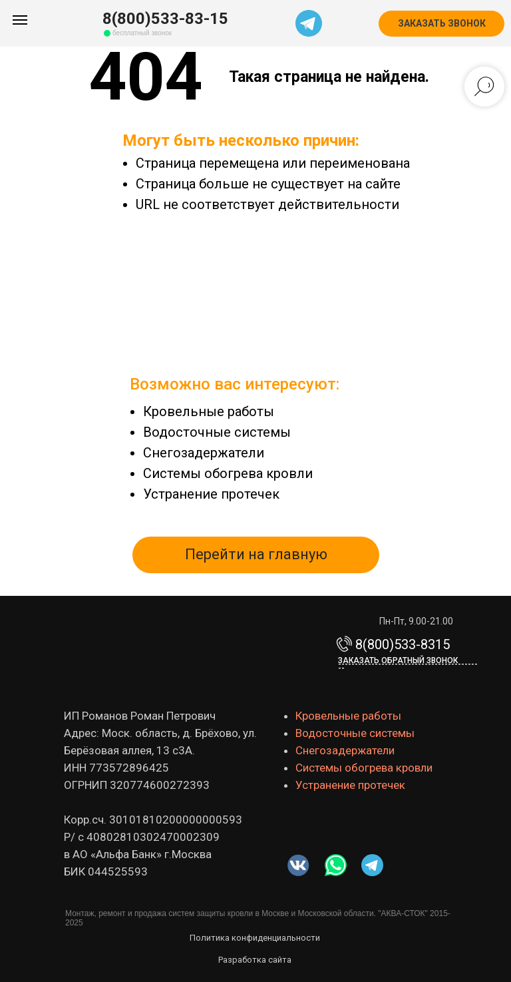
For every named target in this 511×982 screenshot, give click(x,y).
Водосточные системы (217, 432)
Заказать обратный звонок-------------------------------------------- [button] (408, 664)
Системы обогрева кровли (228, 473)
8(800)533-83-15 (165, 18)
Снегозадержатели (203, 453)
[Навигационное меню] (20, 20)
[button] (441, 24)
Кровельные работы (208, 411)
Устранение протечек (211, 494)
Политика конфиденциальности (255, 938)
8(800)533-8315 (402, 644)
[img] (336, 865)
